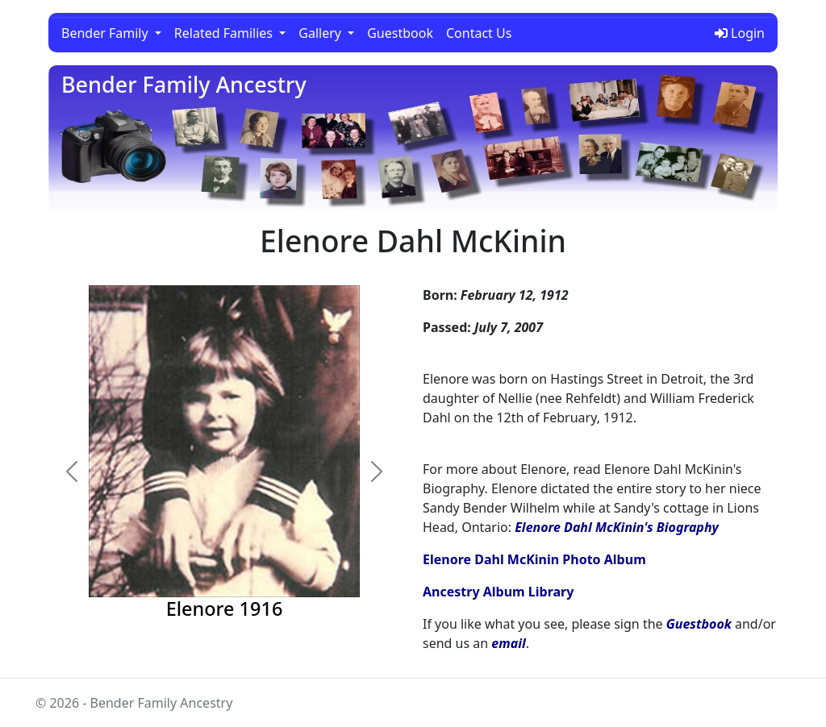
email (508, 643)
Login (740, 33)
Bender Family (106, 33)
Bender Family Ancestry (184, 84)
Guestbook (400, 33)
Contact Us (478, 33)
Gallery (321, 33)
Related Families (225, 33)
